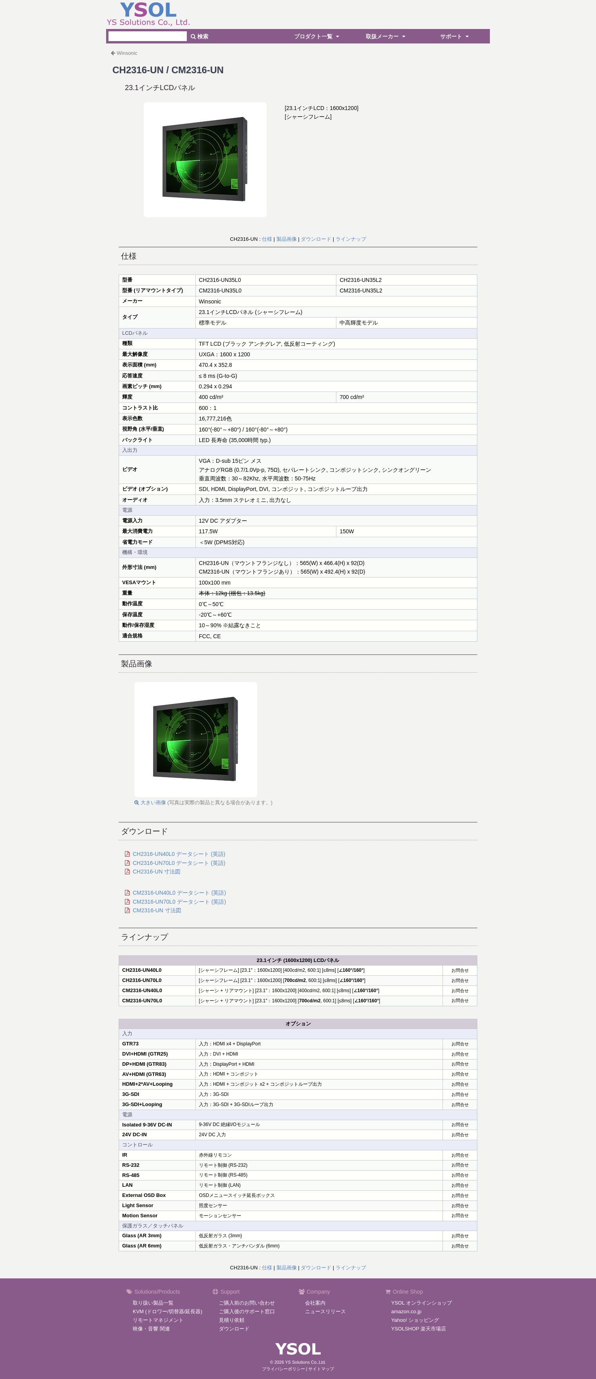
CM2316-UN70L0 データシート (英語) (179, 902)
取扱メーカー (386, 36)
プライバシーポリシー (283, 1368)
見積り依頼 (231, 1320)
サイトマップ (321, 1368)
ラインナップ (351, 239)
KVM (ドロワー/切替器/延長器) (167, 1311)
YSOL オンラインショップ (421, 1303)
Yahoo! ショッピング (415, 1320)
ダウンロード (316, 239)
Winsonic (127, 53)
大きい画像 (150, 802)
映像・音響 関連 (151, 1329)
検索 (199, 36)
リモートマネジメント (158, 1320)
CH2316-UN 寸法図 (157, 871)
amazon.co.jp (406, 1311)
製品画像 (286, 239)
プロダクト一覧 (317, 36)
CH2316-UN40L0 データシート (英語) (179, 854)
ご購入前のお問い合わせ (247, 1303)
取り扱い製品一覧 (153, 1303)
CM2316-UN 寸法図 (157, 910)
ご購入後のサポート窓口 (247, 1311)
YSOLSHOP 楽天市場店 (418, 1329)
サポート (455, 36)
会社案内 (315, 1303)
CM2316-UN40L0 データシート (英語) (179, 893)
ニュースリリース (325, 1311)
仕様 (267, 239)
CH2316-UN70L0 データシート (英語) (179, 863)
